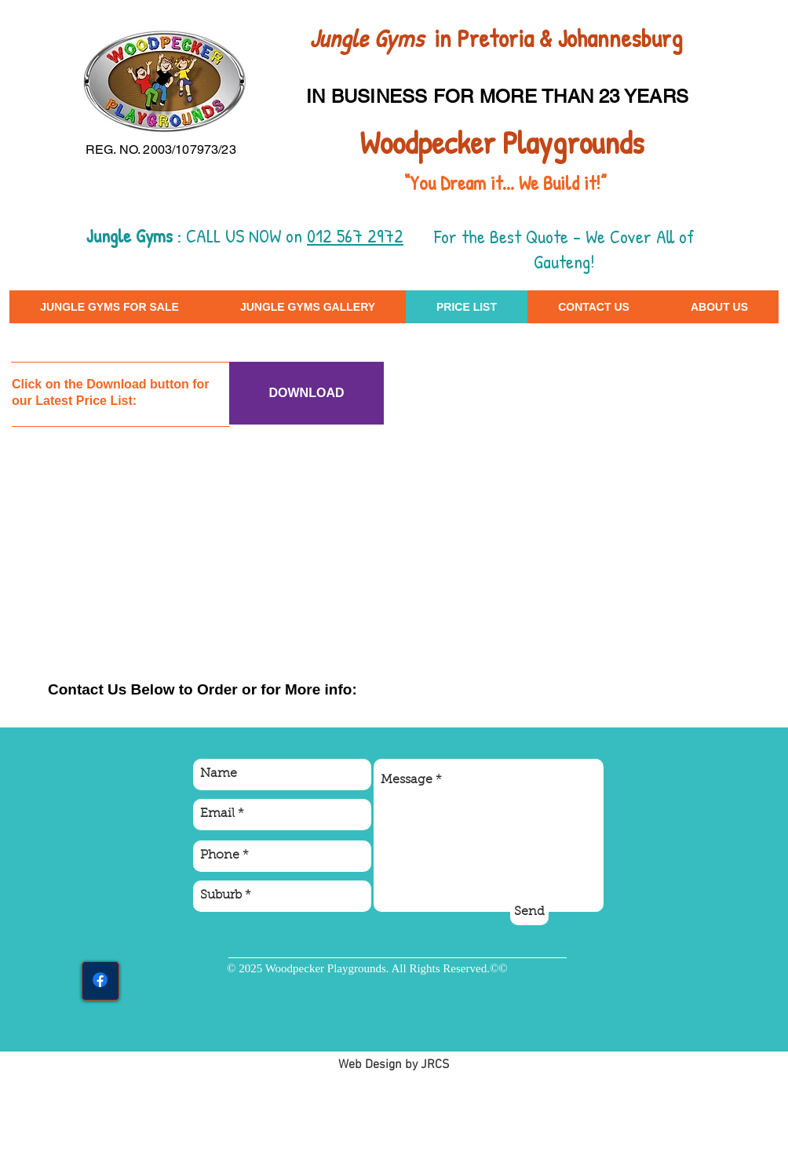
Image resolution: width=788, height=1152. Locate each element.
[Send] (529, 912)
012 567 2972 (355, 235)
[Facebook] (100, 980)
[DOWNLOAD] (306, 393)
